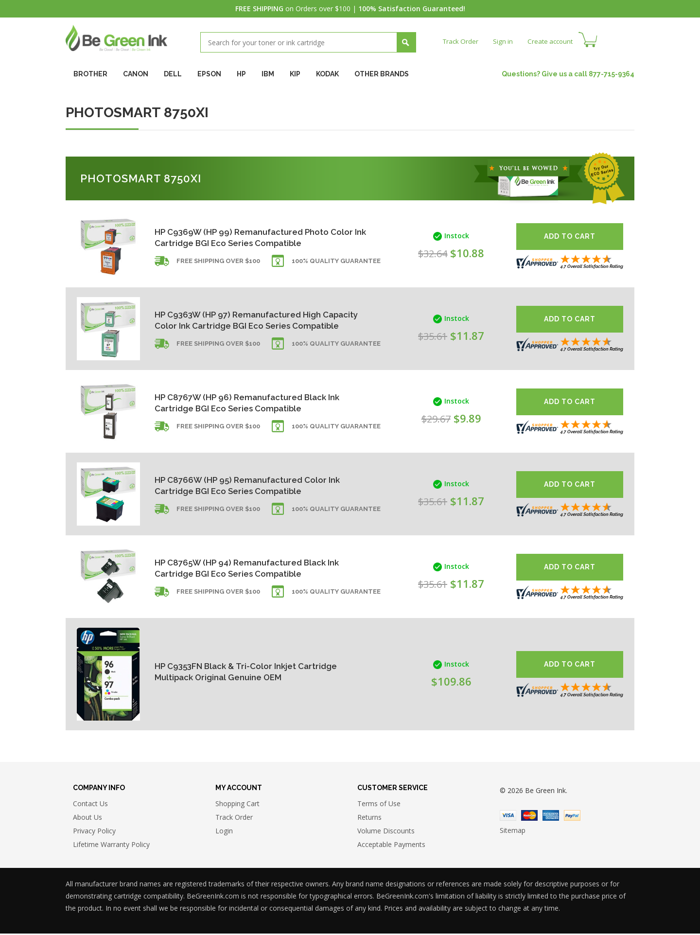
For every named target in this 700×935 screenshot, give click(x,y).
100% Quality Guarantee (336, 263)
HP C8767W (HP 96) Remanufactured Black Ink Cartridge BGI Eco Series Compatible (252, 402)
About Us (87, 818)
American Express (550, 817)
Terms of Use (379, 804)
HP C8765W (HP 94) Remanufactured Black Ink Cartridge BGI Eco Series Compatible (252, 568)
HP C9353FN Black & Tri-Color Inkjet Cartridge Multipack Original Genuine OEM (251, 671)
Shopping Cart (237, 804)
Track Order (461, 41)
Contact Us (90, 804)
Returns (369, 818)
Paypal (572, 817)
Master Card (529, 817)
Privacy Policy (94, 831)
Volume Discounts (386, 831)
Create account (554, 41)
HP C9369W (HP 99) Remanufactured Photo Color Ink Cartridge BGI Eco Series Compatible (253, 237)
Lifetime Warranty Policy (111, 845)
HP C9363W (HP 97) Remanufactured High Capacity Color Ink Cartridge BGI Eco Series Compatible (246, 319)
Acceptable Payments (391, 845)
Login (224, 831)
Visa (508, 817)
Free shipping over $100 (218, 263)
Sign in (505, 41)
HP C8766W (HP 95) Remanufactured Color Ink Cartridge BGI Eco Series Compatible (252, 485)
